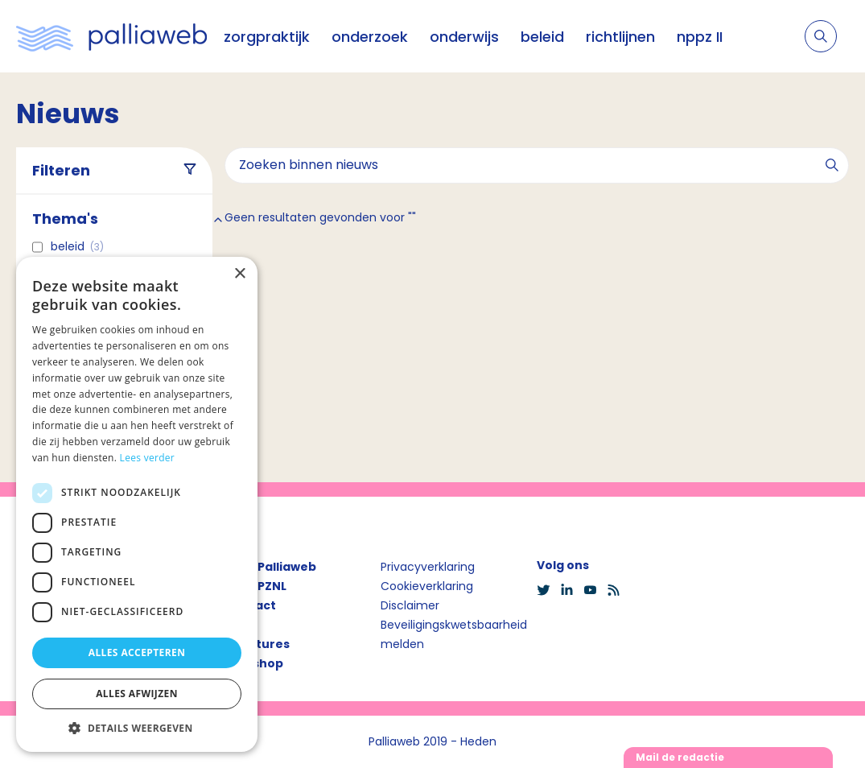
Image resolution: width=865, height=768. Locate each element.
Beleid (77, 246)
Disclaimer (410, 605)
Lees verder (147, 458)
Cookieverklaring (427, 586)
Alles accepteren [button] (137, 652)
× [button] (239, 274)
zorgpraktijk (267, 37)
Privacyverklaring (428, 567)
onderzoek (370, 37)
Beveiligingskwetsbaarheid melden (454, 634)
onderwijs (464, 37)
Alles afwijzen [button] (137, 693)
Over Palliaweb (270, 567)
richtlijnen (620, 37)
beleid (542, 37)
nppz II (700, 37)
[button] (136, 728)
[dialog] (136, 504)
